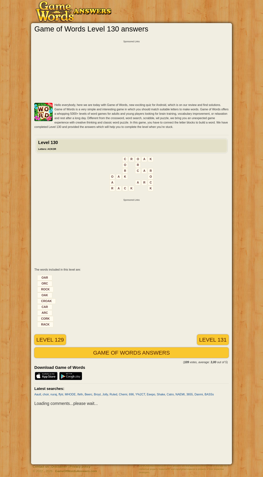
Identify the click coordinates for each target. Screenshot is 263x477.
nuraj (53, 394)
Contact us (41, 466)
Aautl (37, 394)
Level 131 (213, 340)
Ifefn (80, 394)
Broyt (97, 394)
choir (46, 394)
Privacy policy (80, 466)
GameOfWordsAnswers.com (76, 471)
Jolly (105, 394)
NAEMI (180, 394)
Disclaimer (59, 466)
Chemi (123, 394)
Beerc (88, 394)
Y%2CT (140, 394)
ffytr (61, 394)
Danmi (199, 394)
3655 (189, 394)
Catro (170, 394)
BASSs (209, 394)
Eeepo (151, 394)
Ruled (113, 394)
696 (131, 394)
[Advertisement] (131, 70)
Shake (161, 394)
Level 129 (50, 340)
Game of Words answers (131, 353)
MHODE (70, 394)
